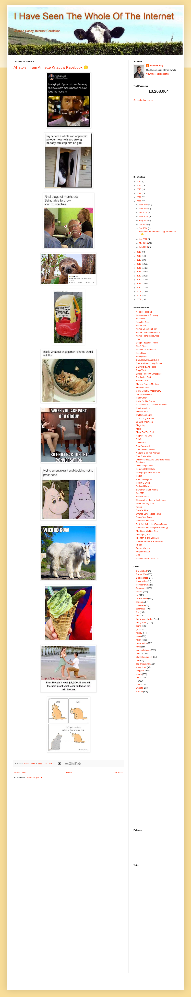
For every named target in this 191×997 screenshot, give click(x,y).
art (137, 595)
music (138, 640)
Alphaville (140, 318)
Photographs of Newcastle (148, 472)
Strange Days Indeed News (148, 514)
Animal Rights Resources (147, 336)
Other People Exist (144, 465)
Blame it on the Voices (146, 350)
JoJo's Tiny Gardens (145, 418)
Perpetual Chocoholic (145, 469)
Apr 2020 (143, 239)
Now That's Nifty (143, 456)
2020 (139, 201)
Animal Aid (141, 325)
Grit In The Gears (144, 394)
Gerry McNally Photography (148, 391)
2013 (139, 276)
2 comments (50, 763)
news (138, 647)
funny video (141, 622)
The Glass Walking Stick (147, 531)
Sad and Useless (143, 486)
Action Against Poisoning (147, 315)
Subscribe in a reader (143, 100)
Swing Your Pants (144, 517)
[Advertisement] (155, 136)
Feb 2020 (143, 247)
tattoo (138, 677)
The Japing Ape (143, 534)
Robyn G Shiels (143, 483)
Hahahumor (141, 398)
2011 (139, 284)
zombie (139, 691)
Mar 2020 (143, 243)
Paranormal (141, 588)
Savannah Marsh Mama (147, 490)
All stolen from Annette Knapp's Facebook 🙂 (51, 67)
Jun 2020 (143, 228)
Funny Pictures (143, 387)
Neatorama (141, 442)
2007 (139, 299)
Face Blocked (142, 380)
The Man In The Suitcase (147, 538)
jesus (138, 636)
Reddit (139, 476)
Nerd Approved (143, 446)
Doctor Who (141, 574)
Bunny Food (141, 356)
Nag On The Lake (144, 436)
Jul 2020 (143, 224)
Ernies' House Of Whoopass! (149, 374)
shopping (140, 671)
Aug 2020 (143, 220)
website (139, 688)
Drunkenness (142, 578)
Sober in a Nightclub (145, 503)
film (137, 612)
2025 (139, 181)
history (139, 633)
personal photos (143, 650)
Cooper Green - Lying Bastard (149, 363)
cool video (140, 609)
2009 (139, 291)
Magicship (140, 425)
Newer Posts (20, 773)
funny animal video (144, 619)
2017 (139, 260)
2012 (139, 279)
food (138, 616)
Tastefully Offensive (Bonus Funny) (152, 524)
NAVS (138, 439)
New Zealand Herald (145, 449)
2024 (139, 185)
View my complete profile (157, 74)
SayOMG (140, 493)
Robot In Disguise (144, 479)
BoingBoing (141, 353)
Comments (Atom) (34, 777)
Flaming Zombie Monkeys (147, 384)
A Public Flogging (144, 312)
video (138, 684)
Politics (139, 591)
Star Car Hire (142, 510)
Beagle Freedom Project (147, 343)
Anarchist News (143, 322)
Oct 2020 (143, 212)
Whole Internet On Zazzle (147, 558)
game (138, 626)
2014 (139, 272)
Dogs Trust (141, 370)
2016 (139, 264)
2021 (139, 197)
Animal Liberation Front (146, 329)
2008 (139, 295)
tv (137, 681)
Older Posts (117, 773)
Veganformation (143, 552)
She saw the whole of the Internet (151, 500)
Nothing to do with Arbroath (148, 453)
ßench (139, 507)
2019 (139, 252)
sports (139, 674)
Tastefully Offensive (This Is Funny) (152, 527)
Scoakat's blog (142, 497)
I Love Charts (142, 411)
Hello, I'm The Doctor (145, 401)
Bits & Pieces (142, 346)
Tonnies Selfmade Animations (149, 541)
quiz (138, 660)
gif (137, 629)
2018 (139, 256)
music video (141, 643)
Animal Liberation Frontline (148, 332)
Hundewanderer (143, 408)
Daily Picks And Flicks (146, 367)
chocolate (140, 605)
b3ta (138, 339)
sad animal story (143, 664)
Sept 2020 (144, 216)
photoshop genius (144, 657)
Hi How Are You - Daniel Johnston (151, 405)
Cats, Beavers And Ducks (147, 360)
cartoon (139, 602)
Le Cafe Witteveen (144, 422)
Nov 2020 (143, 208)
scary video (141, 667)
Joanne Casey (29, 763)
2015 (139, 268)
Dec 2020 (143, 205)
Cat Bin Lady (142, 571)
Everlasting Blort (143, 377)
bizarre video (142, 598)
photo (138, 653)
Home (69, 773)
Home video (141, 581)
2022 (139, 193)
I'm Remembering (144, 415)
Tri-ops (139, 545)
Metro (138, 429)
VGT (138, 555)
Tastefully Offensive (145, 521)
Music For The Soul (145, 432)
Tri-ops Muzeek (143, 548)
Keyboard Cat (142, 585)
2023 (139, 189)
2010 (139, 287)
